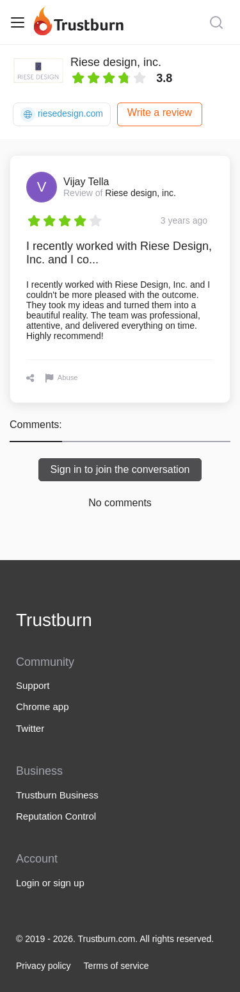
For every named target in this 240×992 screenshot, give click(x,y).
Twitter (30, 728)
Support (33, 685)
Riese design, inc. (115, 62)
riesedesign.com (61, 114)
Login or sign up (50, 882)
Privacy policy (43, 966)
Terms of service (116, 966)
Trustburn (54, 620)
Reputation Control (56, 816)
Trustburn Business (57, 794)
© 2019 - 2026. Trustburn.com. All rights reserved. (115, 939)
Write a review (159, 112)
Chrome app (42, 706)
